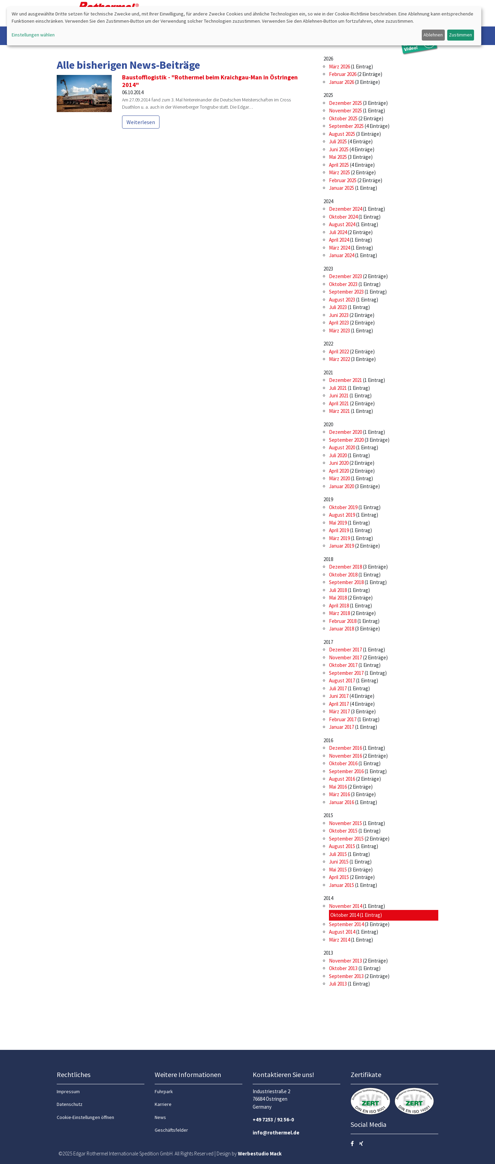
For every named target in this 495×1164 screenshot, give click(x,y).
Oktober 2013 (343, 968)
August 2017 (342, 680)
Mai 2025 (338, 157)
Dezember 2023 (345, 276)
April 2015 (339, 877)
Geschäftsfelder (171, 1130)
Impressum (68, 1091)
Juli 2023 (338, 307)
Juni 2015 (339, 861)
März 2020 (339, 478)
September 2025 (346, 126)
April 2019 (339, 530)
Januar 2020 (341, 486)
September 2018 (346, 582)
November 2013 (345, 960)
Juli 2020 (338, 455)
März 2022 (339, 359)
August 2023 (342, 299)
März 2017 (339, 711)
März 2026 (339, 66)
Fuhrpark (164, 1091)
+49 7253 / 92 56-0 (273, 1119)
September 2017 (346, 673)
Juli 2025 (338, 141)
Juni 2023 (339, 315)
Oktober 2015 (343, 830)
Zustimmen (460, 35)
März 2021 (339, 411)
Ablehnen (433, 35)
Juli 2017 (338, 688)
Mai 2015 (338, 869)
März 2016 (339, 794)
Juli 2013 (338, 983)
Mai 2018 (338, 597)
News (160, 1117)
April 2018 (339, 605)
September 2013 (346, 976)
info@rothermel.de (276, 1132)
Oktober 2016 (343, 763)
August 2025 (342, 134)
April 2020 (339, 471)
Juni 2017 (339, 696)
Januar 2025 (341, 188)
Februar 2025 (342, 180)
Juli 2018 (338, 590)
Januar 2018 (341, 628)
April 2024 (339, 240)
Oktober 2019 (343, 507)
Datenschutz (69, 1104)
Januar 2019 (341, 545)
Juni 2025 (339, 149)
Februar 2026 (342, 74)
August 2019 (342, 515)
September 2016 (346, 771)
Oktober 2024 (343, 216)
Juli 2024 (338, 232)
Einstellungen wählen (33, 35)
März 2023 (339, 330)
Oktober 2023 (343, 284)
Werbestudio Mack (260, 1153)
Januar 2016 (341, 802)
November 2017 (345, 657)
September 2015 (346, 838)
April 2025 (339, 165)
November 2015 (345, 823)
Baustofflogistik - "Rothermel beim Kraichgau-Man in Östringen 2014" (210, 81)
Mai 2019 (338, 522)
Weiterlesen (140, 122)
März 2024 (339, 247)
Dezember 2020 (345, 432)
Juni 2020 (339, 463)
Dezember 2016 (345, 748)
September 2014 (346, 924)
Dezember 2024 (345, 209)
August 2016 (342, 779)
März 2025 (339, 172)
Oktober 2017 (343, 665)
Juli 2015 (338, 854)
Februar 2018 (342, 621)
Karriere (163, 1104)
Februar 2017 (342, 719)
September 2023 (346, 291)
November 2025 (345, 110)
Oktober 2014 (344, 915)
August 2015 (342, 846)
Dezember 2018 (345, 566)
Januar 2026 (341, 82)
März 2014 (339, 939)
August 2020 (342, 447)
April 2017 (339, 704)
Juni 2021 (339, 395)
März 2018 (339, 613)
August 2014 (342, 932)
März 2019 (339, 538)
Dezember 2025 (345, 103)
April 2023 (339, 322)
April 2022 (339, 351)
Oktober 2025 (343, 118)
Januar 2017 (341, 727)
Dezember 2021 (345, 380)
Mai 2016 (338, 786)
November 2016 (345, 756)
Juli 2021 (338, 388)
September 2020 (346, 440)
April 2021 (339, 403)
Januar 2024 (341, 255)
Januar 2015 (341, 885)
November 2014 (345, 906)
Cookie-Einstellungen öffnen (85, 1117)
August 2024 (342, 224)
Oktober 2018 (343, 574)
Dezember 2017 (345, 649)
